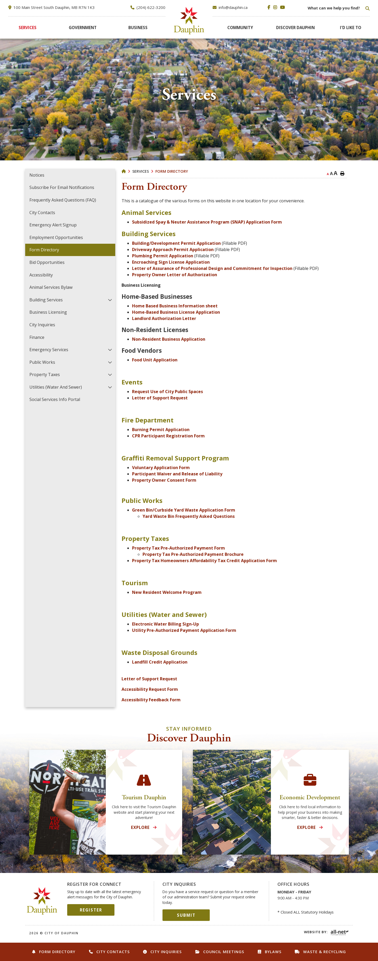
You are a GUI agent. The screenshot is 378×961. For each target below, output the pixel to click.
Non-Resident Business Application (168, 339)
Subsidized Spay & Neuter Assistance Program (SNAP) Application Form (207, 222)
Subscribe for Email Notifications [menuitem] (61, 187)
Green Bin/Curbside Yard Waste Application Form (183, 510)
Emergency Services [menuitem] (48, 349)
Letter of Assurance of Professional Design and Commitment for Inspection (212, 268)
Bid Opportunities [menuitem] (47, 262)
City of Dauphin (42, 901)
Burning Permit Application (161, 429)
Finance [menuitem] (36, 337)
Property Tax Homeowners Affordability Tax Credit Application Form (204, 560)
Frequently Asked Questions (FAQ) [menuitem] (62, 200)
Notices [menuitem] (36, 175)
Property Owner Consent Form (164, 480)
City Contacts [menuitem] (42, 212)
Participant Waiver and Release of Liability (177, 474)
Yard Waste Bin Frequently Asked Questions (189, 516)
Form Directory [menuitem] (44, 250)
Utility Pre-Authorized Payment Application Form (184, 630)
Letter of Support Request (160, 398)
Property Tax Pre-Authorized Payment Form (178, 548)
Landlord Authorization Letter (164, 318)
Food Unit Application (154, 360)
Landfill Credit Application (159, 662)
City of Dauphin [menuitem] (189, 20)
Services (140, 171)
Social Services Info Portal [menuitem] (54, 399)
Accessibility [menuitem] (41, 275)
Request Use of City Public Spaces (167, 391)
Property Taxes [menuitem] (44, 374)
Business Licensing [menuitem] (48, 312)
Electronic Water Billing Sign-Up (165, 624)
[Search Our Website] (338, 8)
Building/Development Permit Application (176, 243)
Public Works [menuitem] (42, 362)
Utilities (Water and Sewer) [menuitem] (55, 387)
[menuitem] (27, 28)
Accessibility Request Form (150, 689)
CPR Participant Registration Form (168, 436)
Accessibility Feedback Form (151, 700)
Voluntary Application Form (161, 467)
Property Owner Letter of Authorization (174, 275)
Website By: (316, 932)
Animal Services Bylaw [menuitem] (50, 287)
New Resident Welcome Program (167, 592)
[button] (110, 300)
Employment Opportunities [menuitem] (56, 237)
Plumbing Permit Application (162, 256)
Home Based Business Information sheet (175, 306)
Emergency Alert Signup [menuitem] (53, 225)
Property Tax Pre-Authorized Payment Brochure (193, 554)
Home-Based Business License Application (176, 312)
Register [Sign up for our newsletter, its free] (91, 910)
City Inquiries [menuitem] (42, 325)
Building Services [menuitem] (46, 300)
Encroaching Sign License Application (171, 262)
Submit (186, 915)
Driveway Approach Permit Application (173, 249)
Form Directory (171, 171)
